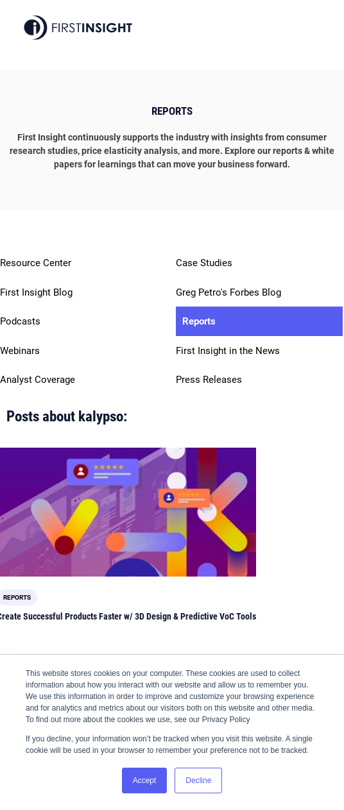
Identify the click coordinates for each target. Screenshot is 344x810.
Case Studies (204, 263)
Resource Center (35, 263)
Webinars (20, 351)
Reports (199, 321)
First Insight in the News (228, 351)
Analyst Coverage (37, 379)
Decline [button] (198, 780)
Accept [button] (145, 780)
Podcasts (20, 321)
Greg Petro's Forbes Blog (228, 292)
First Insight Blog (36, 292)
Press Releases (209, 379)
